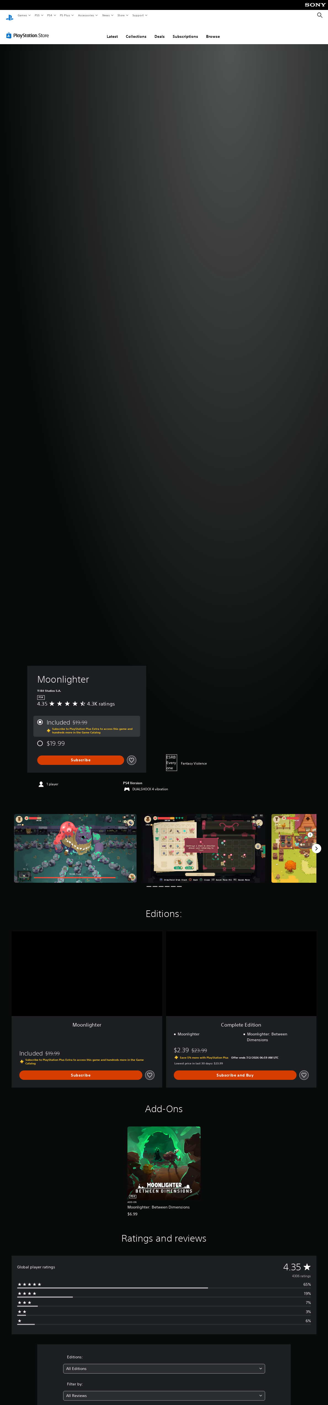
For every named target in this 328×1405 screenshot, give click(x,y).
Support (137, 15)
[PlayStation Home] (9, 15)
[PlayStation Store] (28, 30)
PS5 (37, 15)
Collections (136, 31)
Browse (213, 31)
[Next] (316, 843)
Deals (159, 31)
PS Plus (65, 15)
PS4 (49, 15)
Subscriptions (185, 31)
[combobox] (164, 1363)
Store (121, 15)
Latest (112, 31)
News (106, 15)
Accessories (86, 15)
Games (22, 15)
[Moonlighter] (75, 843)
